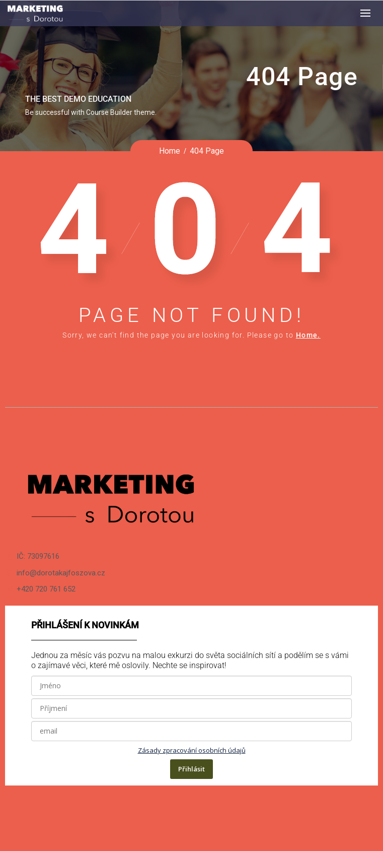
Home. (308, 335)
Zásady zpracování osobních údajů (192, 750)
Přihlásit (191, 768)
